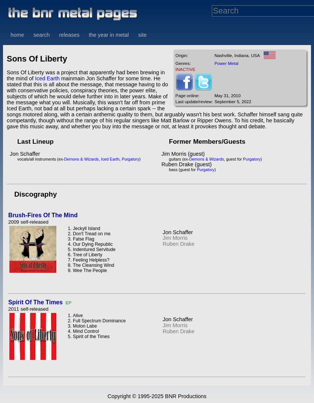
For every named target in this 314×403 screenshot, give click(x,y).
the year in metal (109, 35)
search (41, 35)
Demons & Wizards (81, 159)
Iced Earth (47, 78)
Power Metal (226, 63)
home (17, 35)
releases (69, 35)
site (142, 35)
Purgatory (130, 159)
